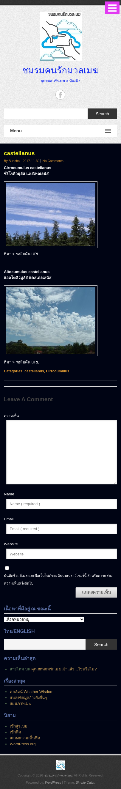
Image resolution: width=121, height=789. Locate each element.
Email (9, 519)
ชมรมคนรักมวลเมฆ (60, 70)
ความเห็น (11, 416)
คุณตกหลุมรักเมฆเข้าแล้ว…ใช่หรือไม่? (64, 669)
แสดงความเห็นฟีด (25, 738)
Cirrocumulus (57, 371)
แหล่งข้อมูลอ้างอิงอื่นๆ (28, 697)
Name (9, 494)
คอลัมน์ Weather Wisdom (31, 691)
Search (102, 113)
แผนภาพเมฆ (21, 703)
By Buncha (12, 161)
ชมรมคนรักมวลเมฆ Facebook (60, 95)
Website (11, 544)
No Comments (52, 161)
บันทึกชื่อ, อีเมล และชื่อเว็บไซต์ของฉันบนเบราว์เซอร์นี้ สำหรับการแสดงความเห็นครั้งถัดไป (58, 579)
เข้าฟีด (15, 732)
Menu (60, 131)
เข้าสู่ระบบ (18, 726)
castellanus (34, 371)
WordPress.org (22, 744)
